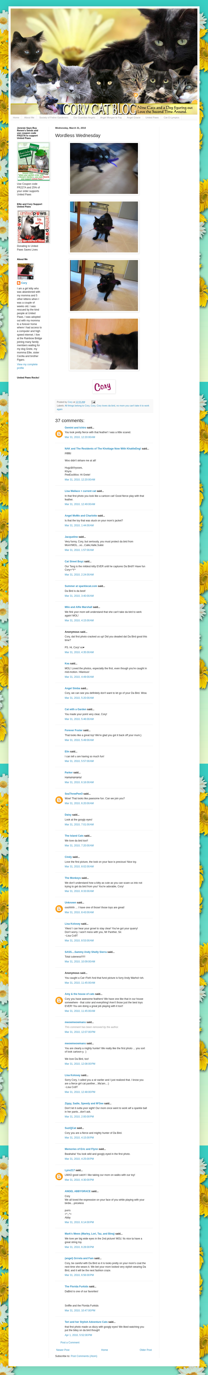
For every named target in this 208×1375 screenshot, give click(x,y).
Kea (67, 663)
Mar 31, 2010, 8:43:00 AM (79, 912)
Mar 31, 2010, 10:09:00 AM (80, 961)
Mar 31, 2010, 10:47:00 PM (80, 1310)
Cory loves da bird (106, 405)
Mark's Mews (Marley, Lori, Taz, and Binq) (90, 1233)
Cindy (68, 857)
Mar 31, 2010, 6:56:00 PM (79, 1275)
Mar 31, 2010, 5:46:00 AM (79, 719)
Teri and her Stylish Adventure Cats (86, 1321)
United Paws (152, 117)
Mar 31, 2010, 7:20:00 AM (79, 845)
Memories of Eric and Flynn (81, 1149)
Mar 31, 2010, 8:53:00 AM (79, 940)
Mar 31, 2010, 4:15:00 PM (79, 1137)
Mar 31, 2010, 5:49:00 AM (79, 740)
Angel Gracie (134, 117)
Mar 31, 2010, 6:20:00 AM (79, 803)
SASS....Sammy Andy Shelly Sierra (86, 952)
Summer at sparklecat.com (81, 586)
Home (16, 117)
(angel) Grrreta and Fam (79, 1258)
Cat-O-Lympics (171, 117)
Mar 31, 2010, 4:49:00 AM (79, 676)
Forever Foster (74, 730)
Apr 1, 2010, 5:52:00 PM (78, 1335)
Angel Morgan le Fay (111, 117)
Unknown (70, 902)
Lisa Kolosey (72, 923)
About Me (29, 117)
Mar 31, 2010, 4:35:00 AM (79, 652)
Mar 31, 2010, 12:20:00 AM (80, 437)
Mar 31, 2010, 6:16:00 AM (79, 782)
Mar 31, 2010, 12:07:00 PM (80, 1032)
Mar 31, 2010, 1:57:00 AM (79, 550)
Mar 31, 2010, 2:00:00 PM (79, 1116)
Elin (67, 751)
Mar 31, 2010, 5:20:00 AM (79, 697)
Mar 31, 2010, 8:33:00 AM (79, 891)
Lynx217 (70, 1170)
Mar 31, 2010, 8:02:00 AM (79, 866)
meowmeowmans (75, 1022)
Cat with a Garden (75, 709)
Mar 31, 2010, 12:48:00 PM (80, 1092)
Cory (93, 405)
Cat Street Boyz (74, 561)
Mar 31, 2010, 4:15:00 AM (79, 620)
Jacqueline (71, 536)
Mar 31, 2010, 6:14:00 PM (79, 1222)
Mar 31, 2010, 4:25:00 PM (79, 1158)
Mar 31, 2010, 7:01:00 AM (79, 824)
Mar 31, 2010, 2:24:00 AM (79, 574)
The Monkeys (73, 878)
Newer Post (62, 1349)
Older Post (146, 1349)
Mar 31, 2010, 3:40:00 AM (79, 595)
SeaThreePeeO (74, 793)
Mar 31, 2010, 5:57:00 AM (79, 761)
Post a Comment (69, 1342)
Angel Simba (72, 688)
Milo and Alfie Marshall (78, 607)
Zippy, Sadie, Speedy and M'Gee (84, 1103)
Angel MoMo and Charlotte (81, 515)
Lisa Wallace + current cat (80, 491)
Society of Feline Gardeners (53, 117)
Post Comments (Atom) (84, 1356)
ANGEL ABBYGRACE (78, 1191)
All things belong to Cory (77, 405)
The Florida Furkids (76, 1286)
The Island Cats (74, 835)
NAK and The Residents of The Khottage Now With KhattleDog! (103, 448)
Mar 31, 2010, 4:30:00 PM (79, 1179)
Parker (69, 772)
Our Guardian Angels (84, 117)
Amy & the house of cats (79, 994)
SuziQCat (70, 1128)
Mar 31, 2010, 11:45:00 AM (80, 982)
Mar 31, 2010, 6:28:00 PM (79, 1247)
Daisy (68, 814)
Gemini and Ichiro (75, 427)
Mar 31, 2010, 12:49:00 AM (80, 504)
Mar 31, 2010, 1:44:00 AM (79, 525)
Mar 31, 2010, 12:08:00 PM (80, 1063)
